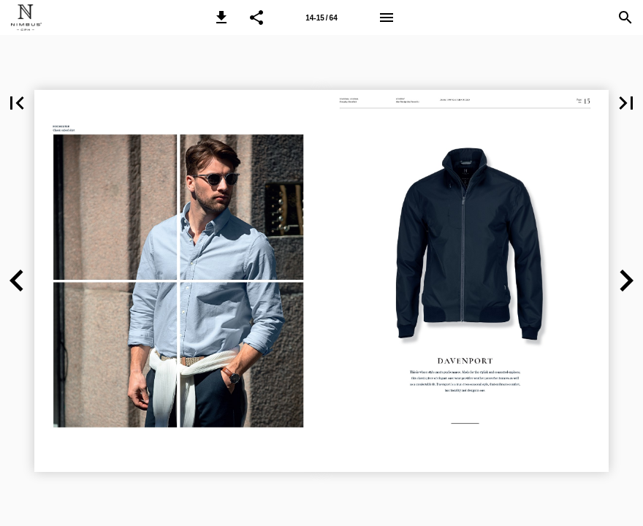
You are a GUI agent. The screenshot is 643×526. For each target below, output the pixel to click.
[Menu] (386, 17)
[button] (221, 17)
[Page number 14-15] (321, 17)
